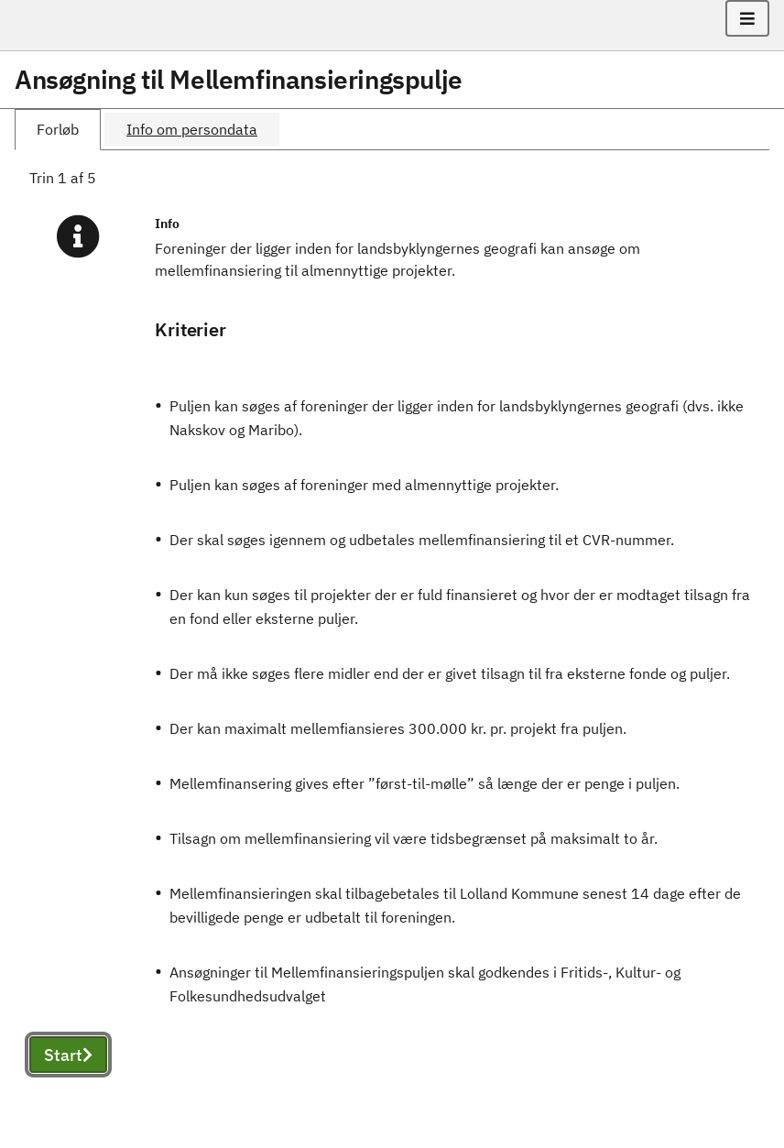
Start (68, 1055)
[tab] (58, 129)
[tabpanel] (392, 641)
